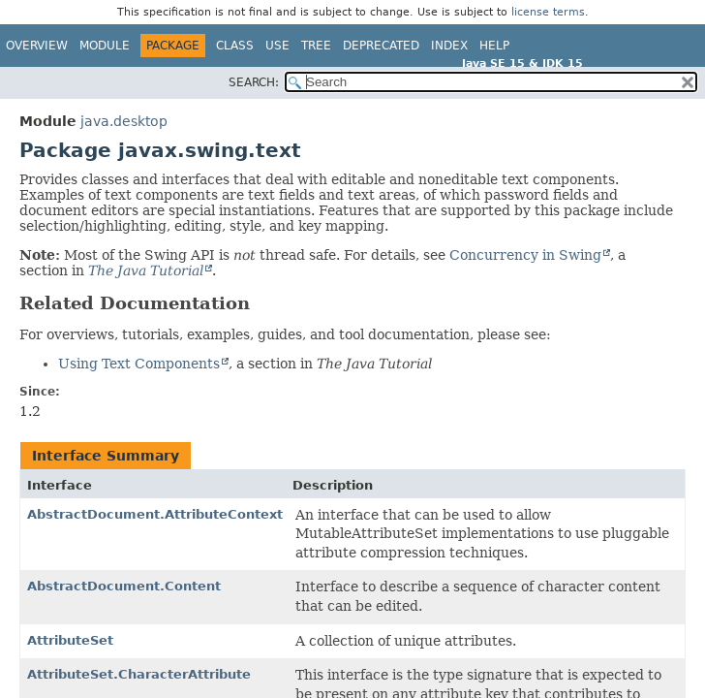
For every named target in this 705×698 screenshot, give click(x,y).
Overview (37, 45)
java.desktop (124, 121)
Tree (316, 45)
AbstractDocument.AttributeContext (155, 514)
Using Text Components (139, 363)
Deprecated (381, 45)
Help (494, 45)
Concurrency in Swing (525, 255)
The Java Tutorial (145, 270)
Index (449, 45)
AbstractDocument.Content (124, 586)
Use (277, 45)
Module (104, 45)
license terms (548, 12)
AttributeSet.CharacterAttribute (139, 674)
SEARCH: (254, 82)
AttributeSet (70, 640)
